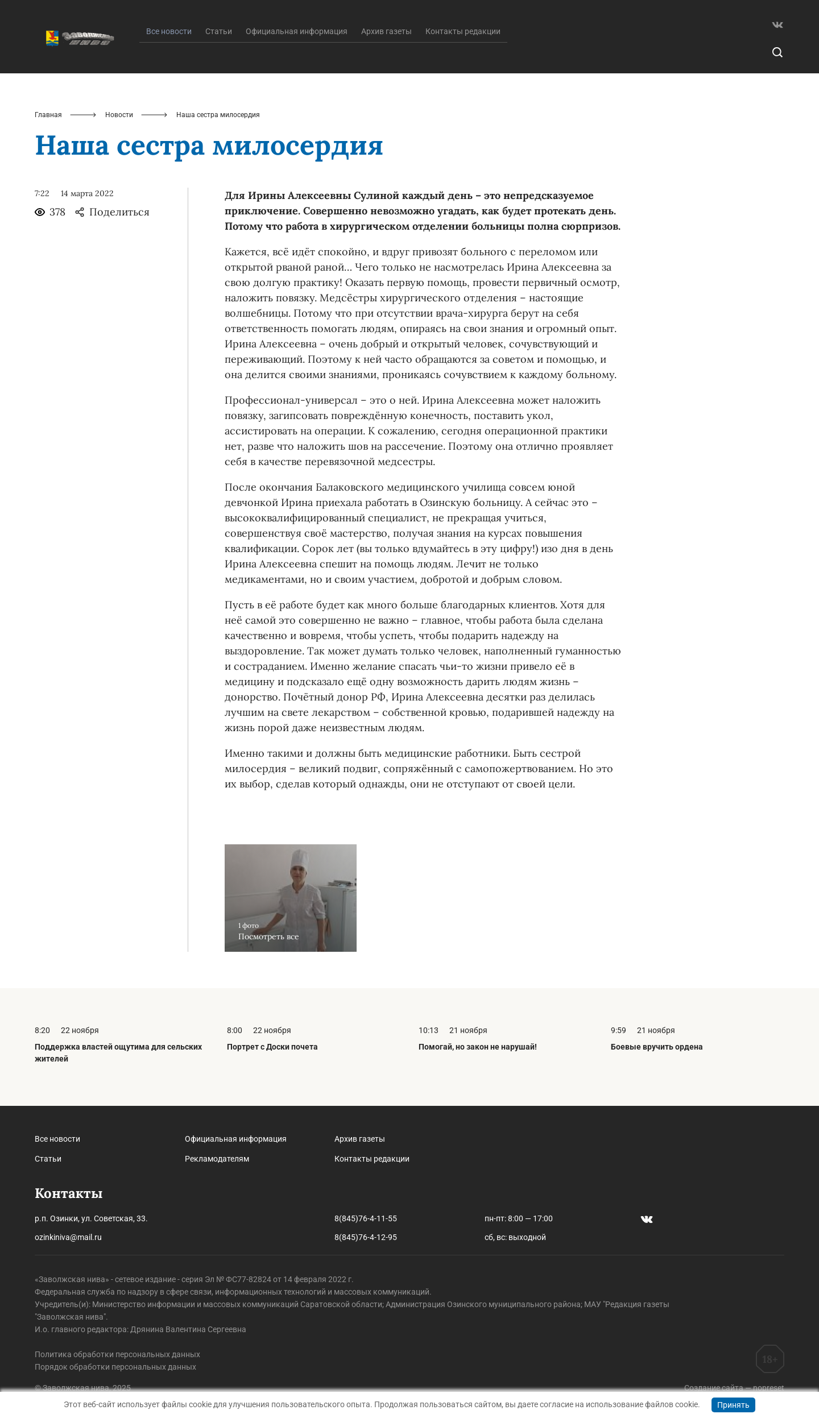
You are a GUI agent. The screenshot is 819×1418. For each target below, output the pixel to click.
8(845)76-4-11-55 (365, 1218)
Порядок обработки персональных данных (115, 1366)
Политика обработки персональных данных (117, 1354)
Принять (733, 1404)
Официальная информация (297, 31)
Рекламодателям (217, 1158)
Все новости (57, 1138)
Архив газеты (386, 31)
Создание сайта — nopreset (734, 1387)
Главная (48, 115)
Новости (119, 115)
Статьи (218, 31)
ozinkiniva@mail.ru (68, 1237)
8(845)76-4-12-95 (365, 1237)
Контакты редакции (462, 31)
